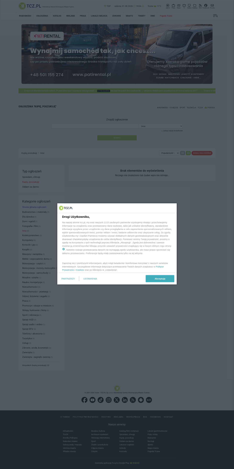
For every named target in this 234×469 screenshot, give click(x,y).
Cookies (80, 270)
